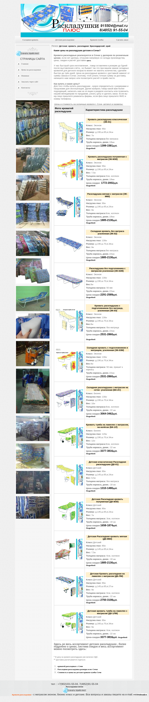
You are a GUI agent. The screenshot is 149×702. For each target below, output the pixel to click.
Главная (25, 64)
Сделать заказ (122, 40)
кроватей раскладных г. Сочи (70, 666)
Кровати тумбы (96, 40)
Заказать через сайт (29, 82)
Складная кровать (30, 40)
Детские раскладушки (64, 40)
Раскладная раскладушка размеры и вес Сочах (78, 670)
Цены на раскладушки (31, 70)
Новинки (25, 76)
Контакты (25, 88)
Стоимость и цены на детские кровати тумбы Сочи (79, 673)
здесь (88, 60)
